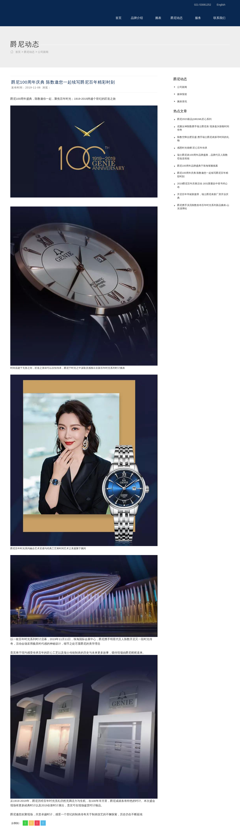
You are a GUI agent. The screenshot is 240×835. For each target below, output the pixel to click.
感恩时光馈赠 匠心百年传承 (192, 147)
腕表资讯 (182, 101)
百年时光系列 (107, 368)
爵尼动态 (178, 17)
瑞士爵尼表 (36, 14)
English (221, 4)
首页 (119, 17)
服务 (199, 17)
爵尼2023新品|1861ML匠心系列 (194, 119)
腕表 (158, 17)
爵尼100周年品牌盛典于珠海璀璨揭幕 (197, 165)
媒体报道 (182, 94)
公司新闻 (43, 51)
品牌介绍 (138, 17)
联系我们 (219, 17)
